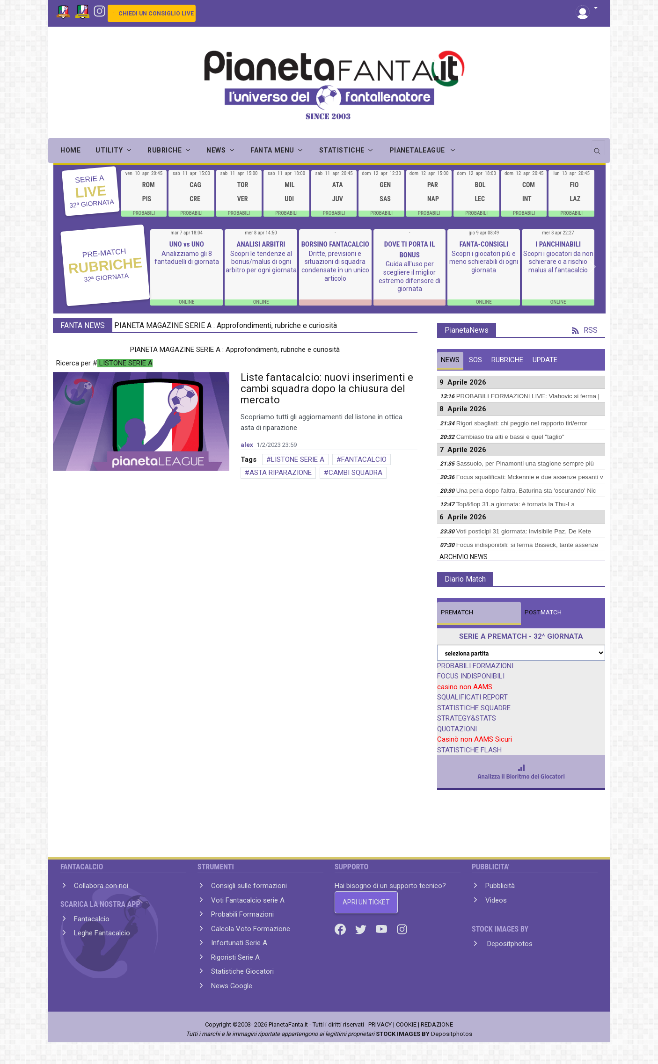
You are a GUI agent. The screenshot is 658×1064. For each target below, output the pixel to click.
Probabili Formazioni (242, 914)
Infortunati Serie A (239, 943)
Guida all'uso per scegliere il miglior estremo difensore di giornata (409, 276)
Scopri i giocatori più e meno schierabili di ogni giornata (483, 262)
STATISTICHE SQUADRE (474, 708)
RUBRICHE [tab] (507, 360)
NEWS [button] (216, 150)
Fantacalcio (92, 919)
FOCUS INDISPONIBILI (470, 676)
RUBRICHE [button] (164, 150)
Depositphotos (509, 944)
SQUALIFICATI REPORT (472, 697)
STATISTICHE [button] (342, 150)
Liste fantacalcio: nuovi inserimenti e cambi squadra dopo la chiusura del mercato (327, 389)
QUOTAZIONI (457, 729)
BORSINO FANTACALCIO (335, 244)
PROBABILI (144, 213)
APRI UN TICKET (366, 902)
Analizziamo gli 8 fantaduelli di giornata (186, 258)
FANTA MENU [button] (272, 150)
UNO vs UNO (186, 244)
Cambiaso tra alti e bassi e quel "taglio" (510, 436)
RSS (585, 330)
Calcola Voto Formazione (250, 929)
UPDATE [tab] (545, 360)
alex (247, 444)
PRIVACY (380, 1024)
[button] (586, 8)
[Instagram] (99, 10)
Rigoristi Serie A (235, 957)
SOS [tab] (475, 360)
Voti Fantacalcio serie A (248, 900)
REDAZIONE (437, 1024)
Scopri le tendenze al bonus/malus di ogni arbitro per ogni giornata (261, 262)
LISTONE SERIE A (297, 459)
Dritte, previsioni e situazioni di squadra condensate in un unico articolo (335, 266)
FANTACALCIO (364, 459)
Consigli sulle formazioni (249, 886)
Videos (496, 900)
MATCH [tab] (457, 612)
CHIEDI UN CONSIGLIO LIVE (156, 13)
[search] (598, 148)
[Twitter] (361, 929)
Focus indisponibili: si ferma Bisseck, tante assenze (527, 544)
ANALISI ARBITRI (260, 244)
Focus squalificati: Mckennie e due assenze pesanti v (529, 477)
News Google (231, 986)
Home (70, 150)
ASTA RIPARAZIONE (280, 472)
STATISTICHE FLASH (469, 750)
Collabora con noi (101, 886)
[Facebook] (341, 929)
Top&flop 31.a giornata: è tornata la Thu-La (515, 504)
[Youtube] (382, 929)
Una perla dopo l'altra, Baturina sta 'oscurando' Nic (526, 490)
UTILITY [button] (109, 150)
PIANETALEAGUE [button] (418, 150)
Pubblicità (500, 886)
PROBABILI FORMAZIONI (475, 666)
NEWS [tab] (450, 360)
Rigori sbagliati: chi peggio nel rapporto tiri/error (521, 423)
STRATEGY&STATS (466, 718)
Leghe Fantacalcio (102, 933)
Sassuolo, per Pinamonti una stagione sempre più (525, 463)
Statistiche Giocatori (242, 971)
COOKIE (406, 1024)
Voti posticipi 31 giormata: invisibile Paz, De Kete (523, 531)
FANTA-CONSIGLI (484, 244)
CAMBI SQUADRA (355, 472)
